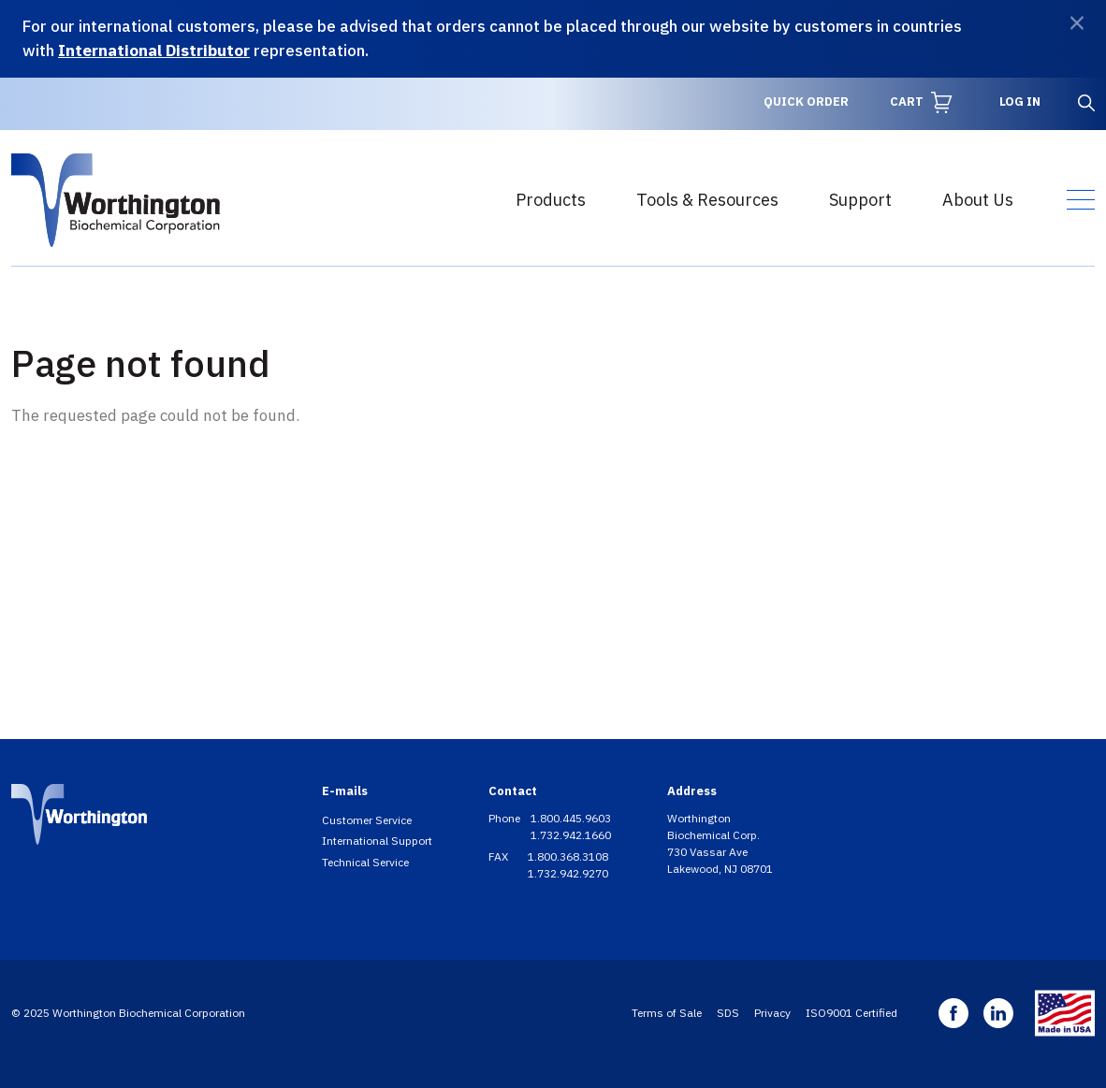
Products (551, 199)
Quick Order (806, 101)
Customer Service (367, 820)
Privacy (772, 1013)
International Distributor (154, 50)
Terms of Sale (667, 1013)
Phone (505, 818)
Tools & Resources (707, 199)
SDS (728, 1013)
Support (860, 199)
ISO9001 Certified (851, 1013)
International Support (377, 841)
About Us (977, 199)
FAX (499, 856)
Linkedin (998, 1013)
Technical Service (365, 862)
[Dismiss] (1077, 23)
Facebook (953, 1013)
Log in (1020, 101)
